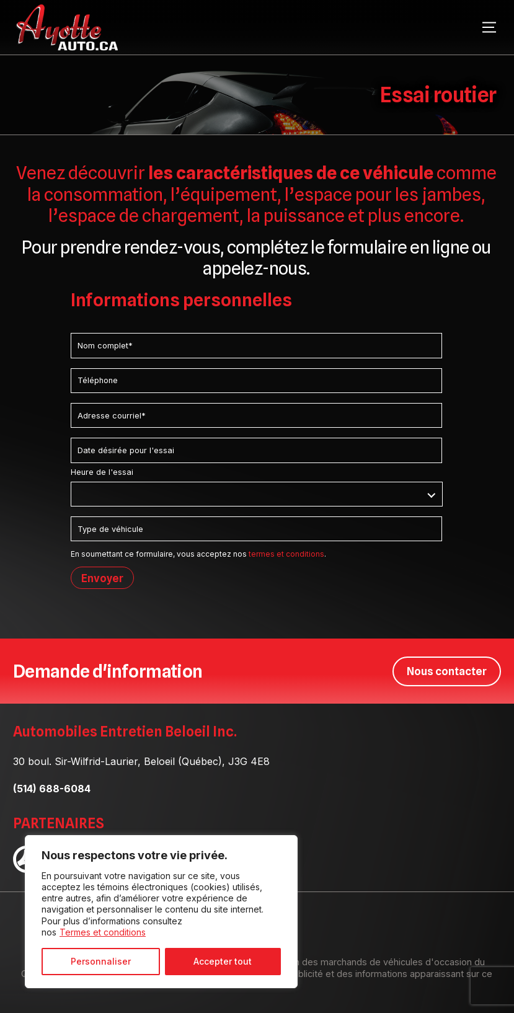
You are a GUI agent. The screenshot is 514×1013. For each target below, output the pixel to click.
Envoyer (102, 578)
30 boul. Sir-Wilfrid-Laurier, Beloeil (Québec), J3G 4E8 (141, 760)
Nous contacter (447, 670)
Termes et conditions (103, 932)
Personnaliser (101, 961)
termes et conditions (286, 554)
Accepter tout (222, 961)
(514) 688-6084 (52, 788)
